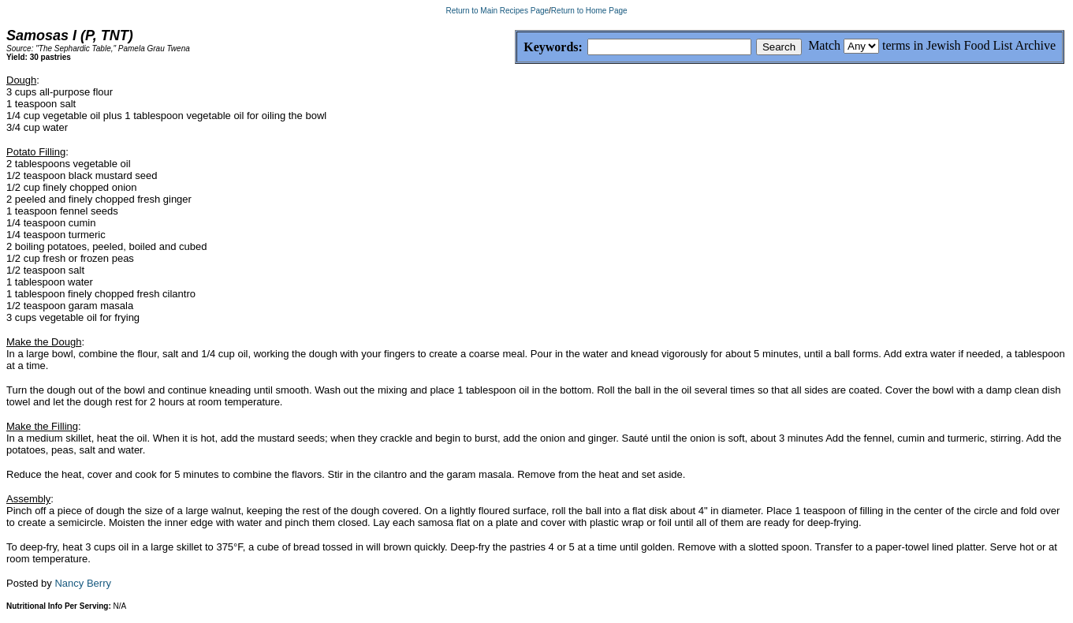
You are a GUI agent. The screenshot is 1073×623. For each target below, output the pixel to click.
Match (824, 45)
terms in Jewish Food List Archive (969, 45)
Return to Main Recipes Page (497, 10)
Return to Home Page (589, 10)
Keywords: (515, 47)
